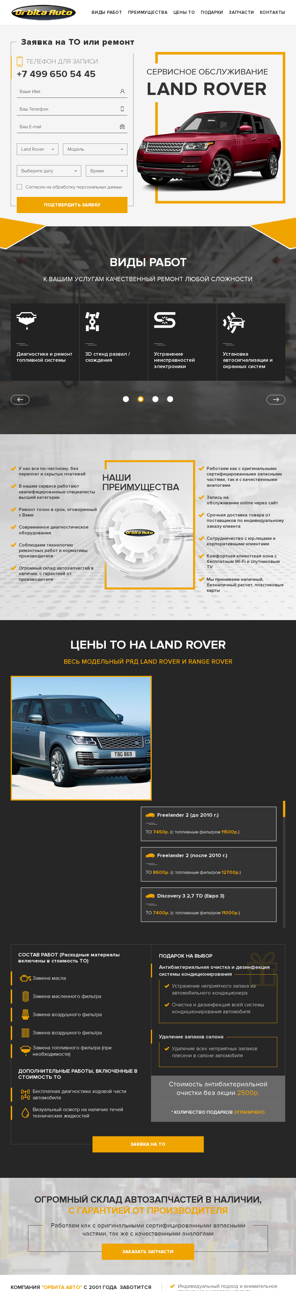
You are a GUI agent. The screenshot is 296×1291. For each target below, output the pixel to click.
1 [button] (126, 399)
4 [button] (170, 399)
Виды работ (107, 12)
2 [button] (141, 399)
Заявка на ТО (148, 1020)
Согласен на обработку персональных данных (73, 187)
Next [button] (276, 399)
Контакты (272, 12)
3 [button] (155, 399)
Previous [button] (20, 399)
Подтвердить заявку (72, 205)
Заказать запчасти (148, 1127)
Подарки (212, 12)
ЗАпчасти (241, 12)
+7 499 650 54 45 (56, 74)
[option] (45, 344)
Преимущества (148, 12)
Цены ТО (184, 12)
